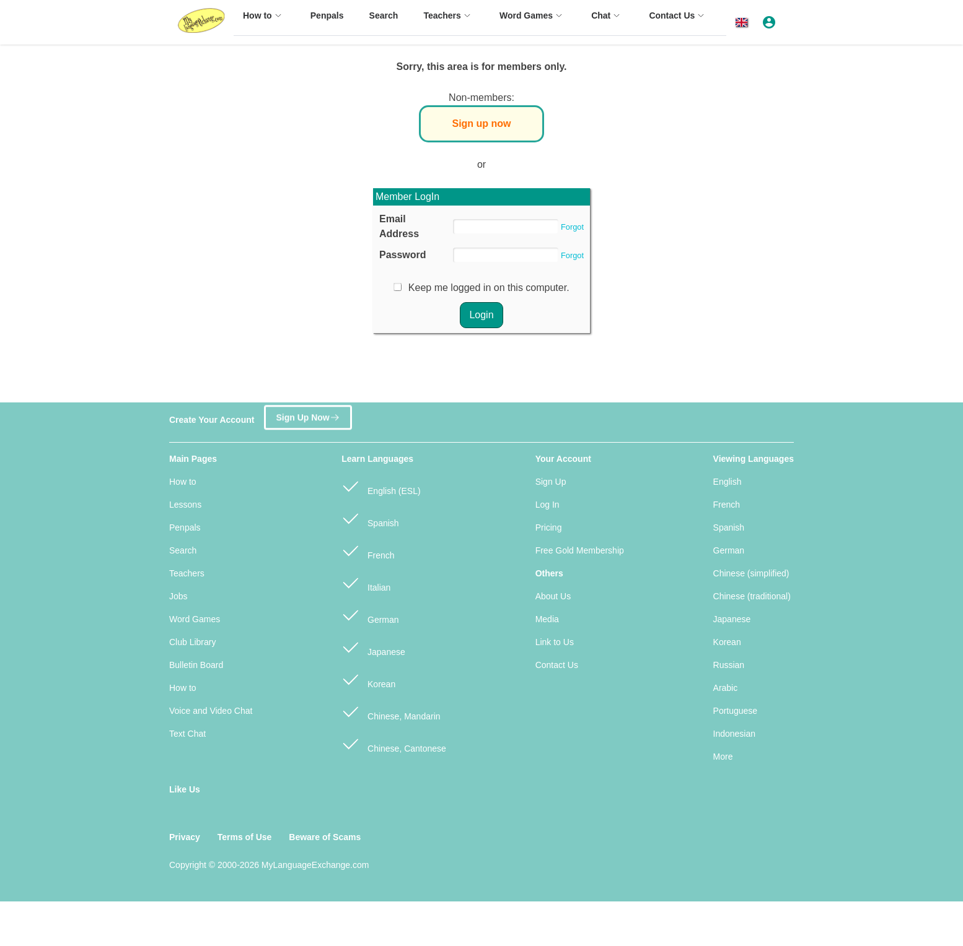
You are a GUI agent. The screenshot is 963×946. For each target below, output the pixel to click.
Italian (365, 582)
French (367, 550)
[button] (744, 22)
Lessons (185, 505)
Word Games (194, 619)
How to (182, 482)
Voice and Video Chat (210, 711)
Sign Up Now (308, 415)
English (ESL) (380, 485)
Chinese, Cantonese (393, 743)
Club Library (192, 642)
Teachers (186, 573)
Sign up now (481, 123)
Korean (368, 679)
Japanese (373, 646)
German (369, 614)
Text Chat (187, 734)
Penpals (185, 527)
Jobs (178, 596)
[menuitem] (264, 21)
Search (182, 550)
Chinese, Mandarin (390, 711)
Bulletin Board (196, 665)
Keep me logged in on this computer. (488, 287)
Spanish (369, 518)
